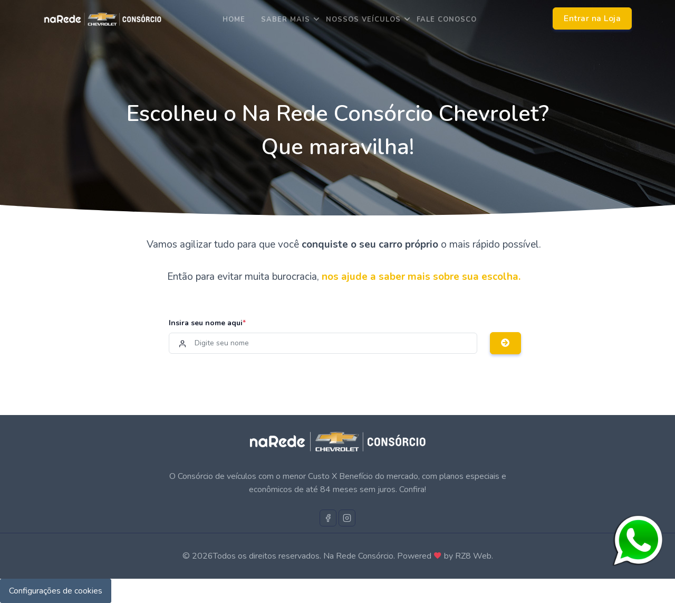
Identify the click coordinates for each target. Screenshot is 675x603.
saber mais (285, 19)
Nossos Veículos (363, 19)
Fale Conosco (447, 19)
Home (234, 19)
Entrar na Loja (592, 18)
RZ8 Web (473, 556)
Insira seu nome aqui (207, 323)
